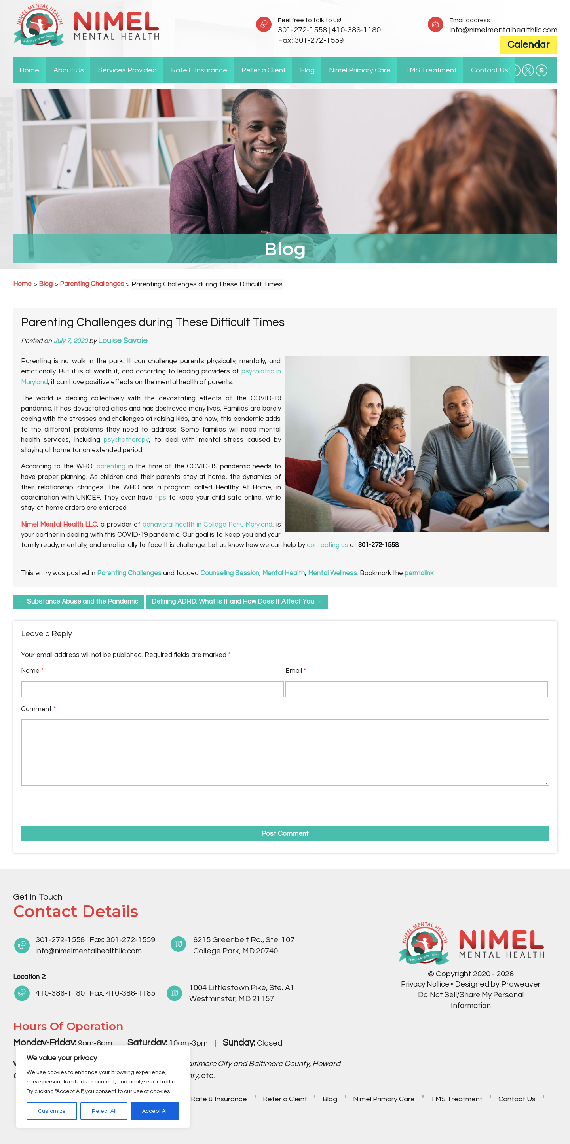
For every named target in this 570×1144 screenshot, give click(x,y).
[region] (103, 1086)
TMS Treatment (431, 70)
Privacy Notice (425, 984)
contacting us (327, 545)
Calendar (528, 45)
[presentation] (66, 803)
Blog (307, 70)
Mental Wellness (334, 573)
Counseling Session (230, 573)
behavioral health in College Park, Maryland (206, 524)
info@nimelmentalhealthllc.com (501, 30)
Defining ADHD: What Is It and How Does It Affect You (238, 601)
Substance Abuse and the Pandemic (79, 601)
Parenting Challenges (129, 573)
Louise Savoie (123, 341)
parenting (111, 466)
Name (32, 670)
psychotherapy (126, 439)
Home (29, 70)
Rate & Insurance (199, 70)
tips (160, 497)
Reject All (104, 1111)
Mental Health (284, 573)
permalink (420, 573)
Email (295, 670)
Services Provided (127, 70)
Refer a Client (263, 70)
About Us (68, 70)
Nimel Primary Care (360, 70)
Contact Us (489, 70)
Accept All (155, 1111)
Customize (52, 1111)
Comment (38, 709)
